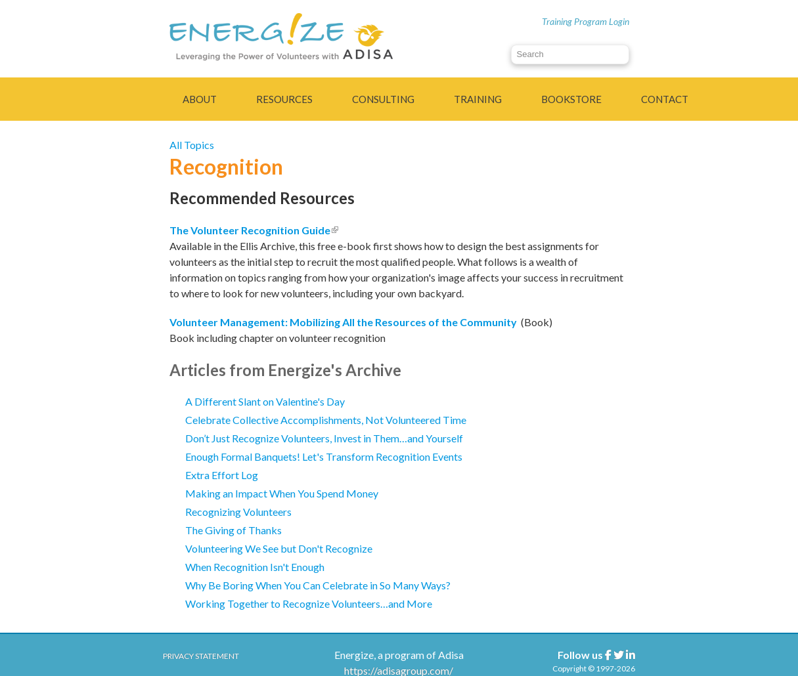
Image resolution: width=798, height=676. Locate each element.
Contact (664, 99)
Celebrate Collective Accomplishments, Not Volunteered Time (325, 419)
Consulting (383, 99)
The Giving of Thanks (233, 530)
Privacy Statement (201, 656)
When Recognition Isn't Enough (254, 566)
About (200, 99)
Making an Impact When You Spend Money (281, 493)
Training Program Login (585, 21)
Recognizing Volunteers (238, 511)
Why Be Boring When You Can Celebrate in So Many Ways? (318, 585)
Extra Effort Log (221, 475)
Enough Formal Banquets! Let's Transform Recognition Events (323, 456)
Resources (284, 99)
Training (478, 99)
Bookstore (571, 99)
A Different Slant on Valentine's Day (265, 401)
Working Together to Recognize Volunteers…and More (308, 603)
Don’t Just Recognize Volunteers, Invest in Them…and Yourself (324, 438)
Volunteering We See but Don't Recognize (278, 548)
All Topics (191, 144)
